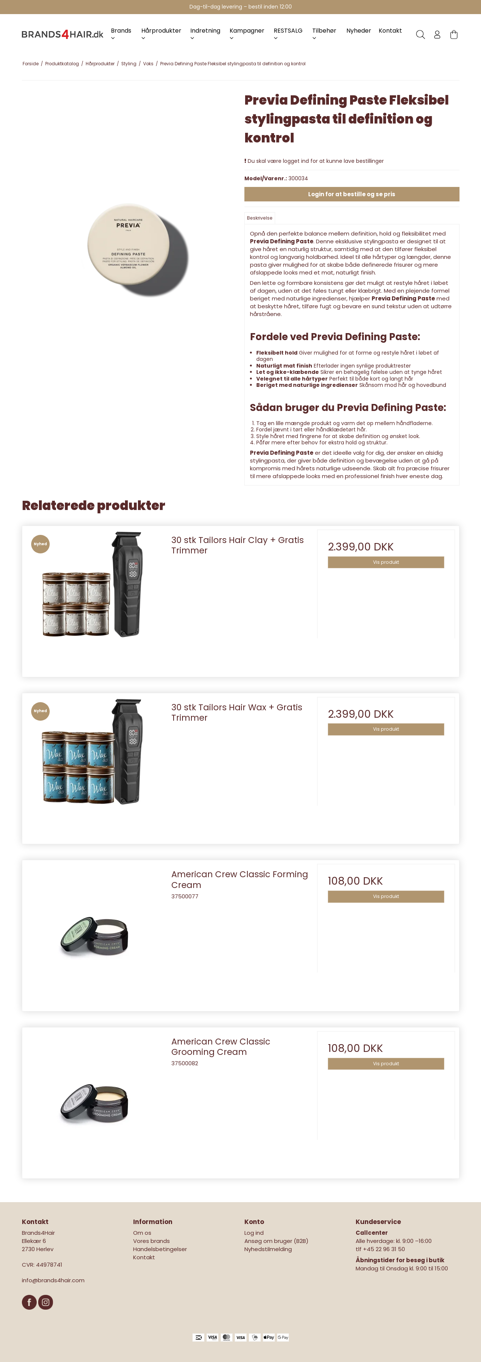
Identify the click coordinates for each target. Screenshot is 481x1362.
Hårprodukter (161, 33)
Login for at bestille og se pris (351, 194)
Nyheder (358, 30)
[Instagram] (45, 1313)
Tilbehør (324, 33)
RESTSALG (288, 33)
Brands (121, 33)
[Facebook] (30, 1313)
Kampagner (247, 33)
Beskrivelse (260, 218)
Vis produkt (386, 562)
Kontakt (390, 30)
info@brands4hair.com (53, 1280)
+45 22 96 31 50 (384, 1249)
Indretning (205, 33)
